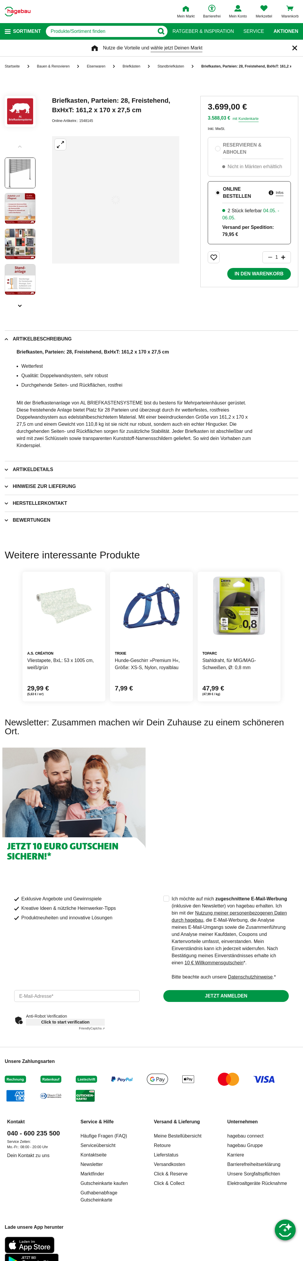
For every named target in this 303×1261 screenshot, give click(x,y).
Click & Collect (169, 1183)
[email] (76, 996)
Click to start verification (65, 1022)
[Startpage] (17, 11)
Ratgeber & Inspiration (203, 31)
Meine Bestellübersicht (178, 1135)
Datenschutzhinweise (250, 976)
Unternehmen (242, 1121)
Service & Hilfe (97, 1121)
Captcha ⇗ (92, 1028)
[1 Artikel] (276, 257)
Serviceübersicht (97, 1145)
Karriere (235, 1154)
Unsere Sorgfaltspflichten (253, 1173)
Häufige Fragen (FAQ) (103, 1135)
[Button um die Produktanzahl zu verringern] (267, 257)
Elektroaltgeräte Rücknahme (257, 1183)
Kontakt (16, 1121)
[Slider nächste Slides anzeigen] (20, 303)
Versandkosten (169, 1164)
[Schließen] (294, 48)
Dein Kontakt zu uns (28, 1155)
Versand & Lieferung (177, 1121)
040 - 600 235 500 (33, 1133)
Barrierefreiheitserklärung (254, 1164)
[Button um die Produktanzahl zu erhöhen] (286, 257)
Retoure (162, 1145)
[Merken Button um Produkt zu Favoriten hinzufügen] (214, 257)
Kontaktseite (93, 1154)
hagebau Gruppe (245, 1145)
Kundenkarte (248, 119)
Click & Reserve (171, 1173)
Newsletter (91, 1164)
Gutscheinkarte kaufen (104, 1183)
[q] (100, 31)
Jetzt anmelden (226, 995)
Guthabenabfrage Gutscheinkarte (98, 1196)
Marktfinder (92, 1173)
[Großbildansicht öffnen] (115, 200)
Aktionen (285, 31)
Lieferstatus (166, 1154)
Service (253, 31)
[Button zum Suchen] (160, 31)
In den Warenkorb (259, 273)
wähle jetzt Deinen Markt (176, 47)
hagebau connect (245, 1135)
